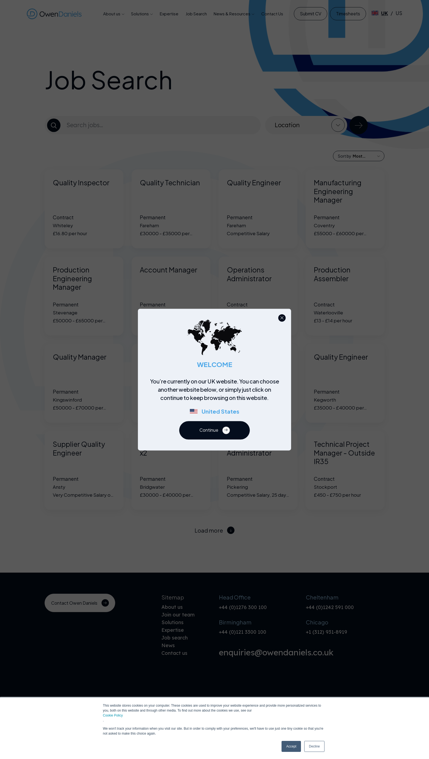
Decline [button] (314, 746)
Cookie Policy (113, 715)
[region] (216, 399)
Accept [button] (291, 746)
